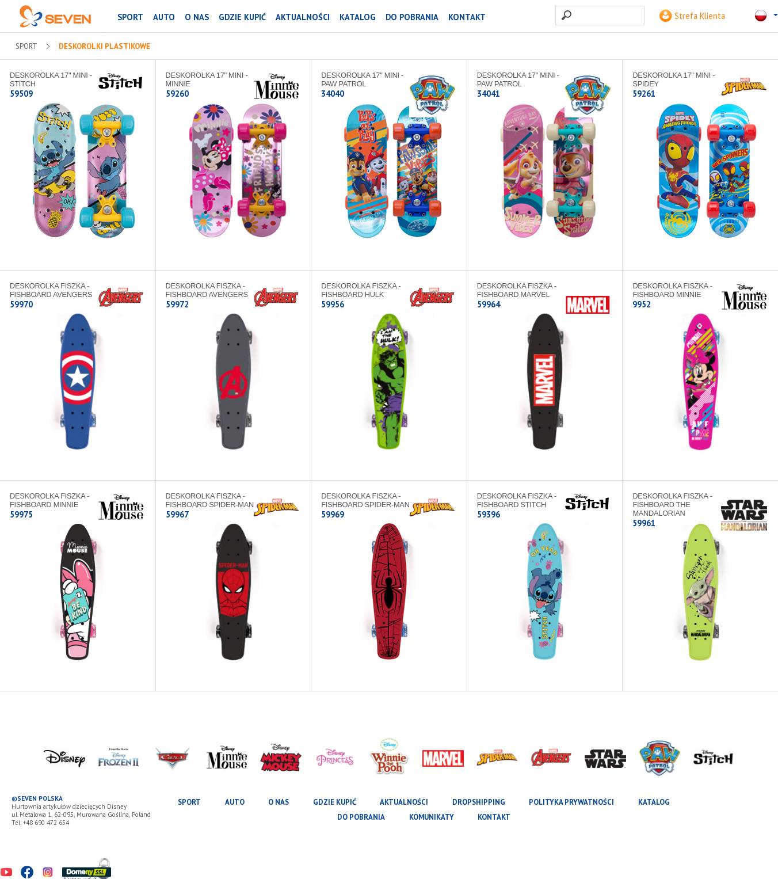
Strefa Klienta (692, 15)
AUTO (164, 17)
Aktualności (303, 17)
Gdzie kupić (242, 17)
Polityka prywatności (571, 802)
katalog (358, 17)
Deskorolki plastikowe (104, 47)
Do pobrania (412, 17)
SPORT (130, 17)
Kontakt (467, 17)
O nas (197, 17)
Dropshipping (478, 802)
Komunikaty (431, 817)
